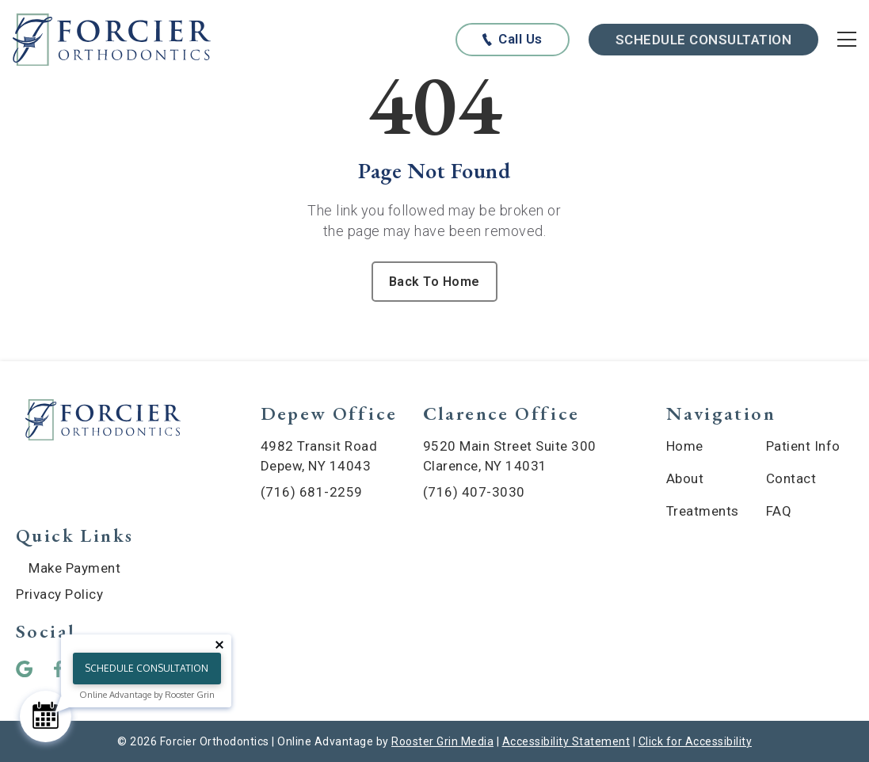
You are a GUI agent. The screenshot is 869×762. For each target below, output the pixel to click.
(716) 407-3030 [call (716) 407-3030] (474, 492)
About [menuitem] (685, 478)
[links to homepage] (112, 40)
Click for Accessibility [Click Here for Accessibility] (695, 741)
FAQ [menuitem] (779, 511)
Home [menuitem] (684, 446)
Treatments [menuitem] (702, 511)
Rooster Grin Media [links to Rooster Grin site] (442, 741)
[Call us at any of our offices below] (512, 39)
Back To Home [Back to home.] (434, 281)
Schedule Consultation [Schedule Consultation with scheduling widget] (704, 40)
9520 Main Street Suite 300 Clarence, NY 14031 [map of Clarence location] (509, 456)
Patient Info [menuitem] (803, 446)
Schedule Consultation (146, 668)
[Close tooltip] (219, 644)
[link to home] (103, 422)
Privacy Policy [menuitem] (59, 594)
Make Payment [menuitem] (74, 568)
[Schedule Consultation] (45, 716)
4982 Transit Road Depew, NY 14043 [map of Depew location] (319, 456)
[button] (30, 669)
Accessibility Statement (566, 741)
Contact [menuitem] (791, 478)
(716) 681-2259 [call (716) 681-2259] (312, 492)
